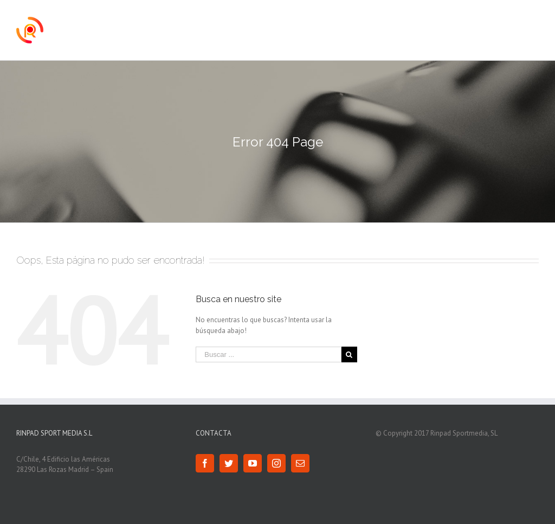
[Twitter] (229, 463)
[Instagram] (276, 463)
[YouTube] (252, 463)
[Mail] (300, 463)
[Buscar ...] (268, 354)
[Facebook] (205, 463)
